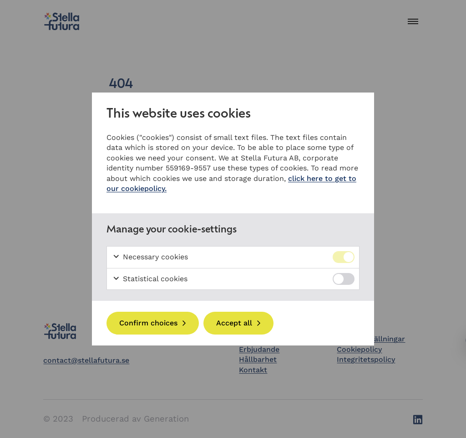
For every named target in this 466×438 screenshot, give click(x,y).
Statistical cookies (149, 278)
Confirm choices (148, 323)
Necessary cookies (150, 257)
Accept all (234, 323)
